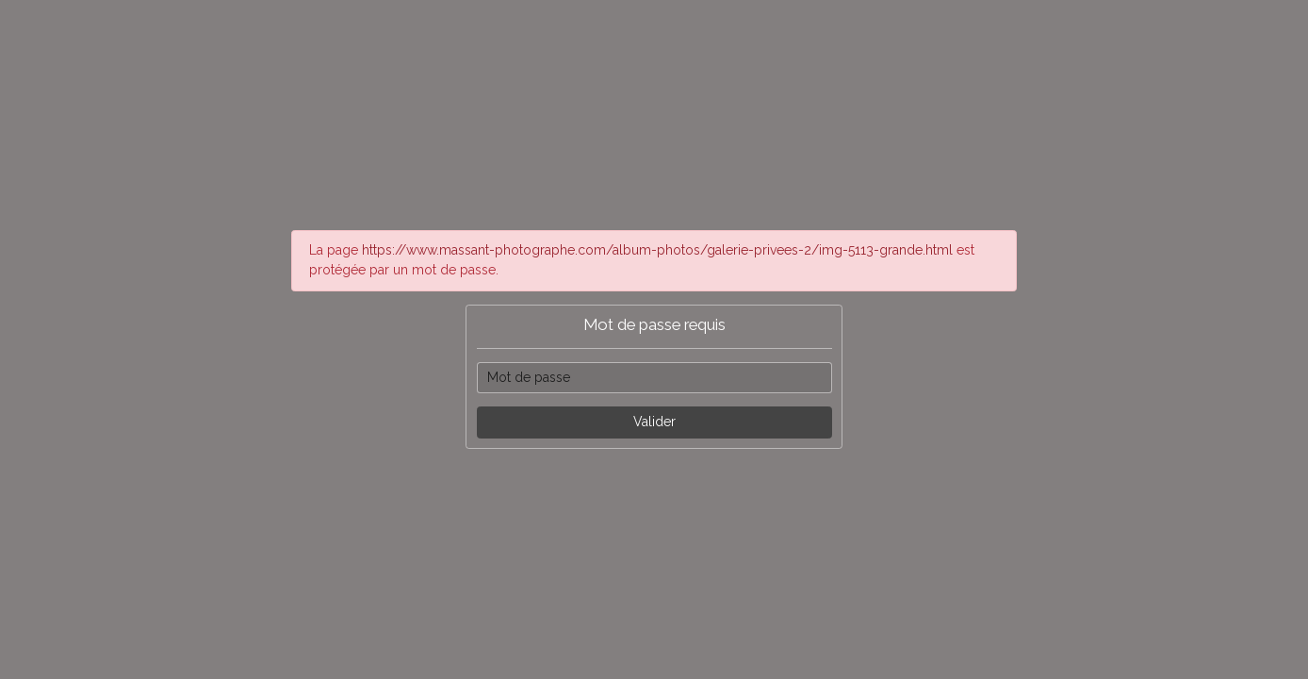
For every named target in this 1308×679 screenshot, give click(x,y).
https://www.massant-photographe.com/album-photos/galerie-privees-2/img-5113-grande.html (657, 249)
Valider (654, 421)
